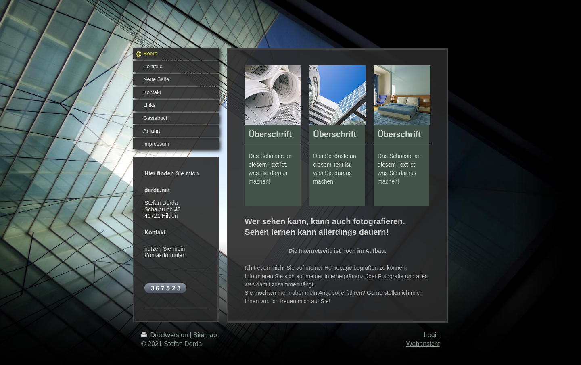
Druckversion (165, 335)
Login (432, 335)
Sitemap (205, 335)
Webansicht (423, 343)
